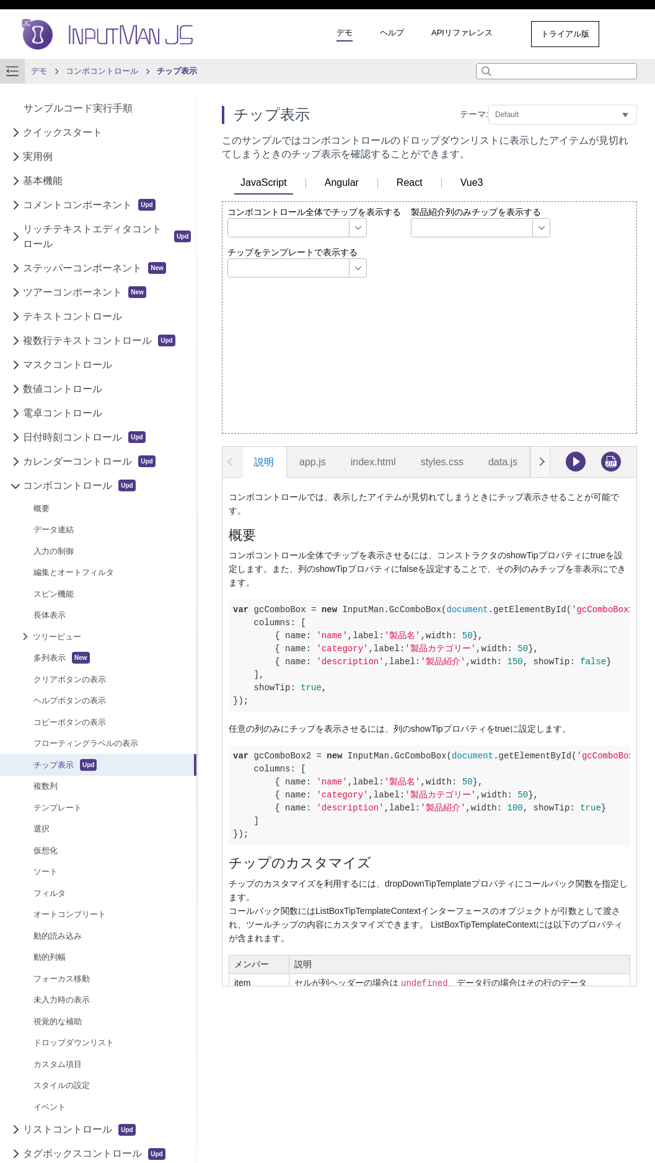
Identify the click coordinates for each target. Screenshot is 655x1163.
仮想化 (45, 850)
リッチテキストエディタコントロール (107, 236)
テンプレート (57, 807)
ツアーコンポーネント (84, 292)
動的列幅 (49, 957)
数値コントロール (62, 389)
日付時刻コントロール (84, 437)
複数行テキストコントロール (99, 340)
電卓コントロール (62, 413)
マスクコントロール (67, 364)
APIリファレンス (462, 32)
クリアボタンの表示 (69, 679)
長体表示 (49, 615)
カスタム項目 (57, 1064)
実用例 (38, 156)
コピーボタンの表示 (69, 722)
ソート (45, 871)
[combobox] (556, 71)
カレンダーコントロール (89, 461)
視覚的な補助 (57, 1021)
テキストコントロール (72, 316)
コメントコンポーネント (89, 205)
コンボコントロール (79, 485)
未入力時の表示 (61, 999)
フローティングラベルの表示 (85, 743)
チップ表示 (65, 765)
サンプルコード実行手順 (78, 108)
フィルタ (49, 893)
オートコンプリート (69, 914)
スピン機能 (53, 594)
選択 (41, 828)
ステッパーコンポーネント (94, 268)
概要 (41, 508)
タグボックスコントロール (94, 1154)
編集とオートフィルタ (73, 572)
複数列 (45, 786)
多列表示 (61, 658)
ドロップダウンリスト (73, 1042)
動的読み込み (57, 936)
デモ (344, 32)
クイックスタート (62, 132)
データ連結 (53, 529)
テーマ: (474, 114)
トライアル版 (565, 33)
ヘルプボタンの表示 (69, 700)
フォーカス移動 (61, 978)
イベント (49, 1107)
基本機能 (43, 180)
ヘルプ (392, 32)
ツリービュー (57, 636)
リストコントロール (79, 1130)
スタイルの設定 (61, 1085)
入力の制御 (53, 551)
